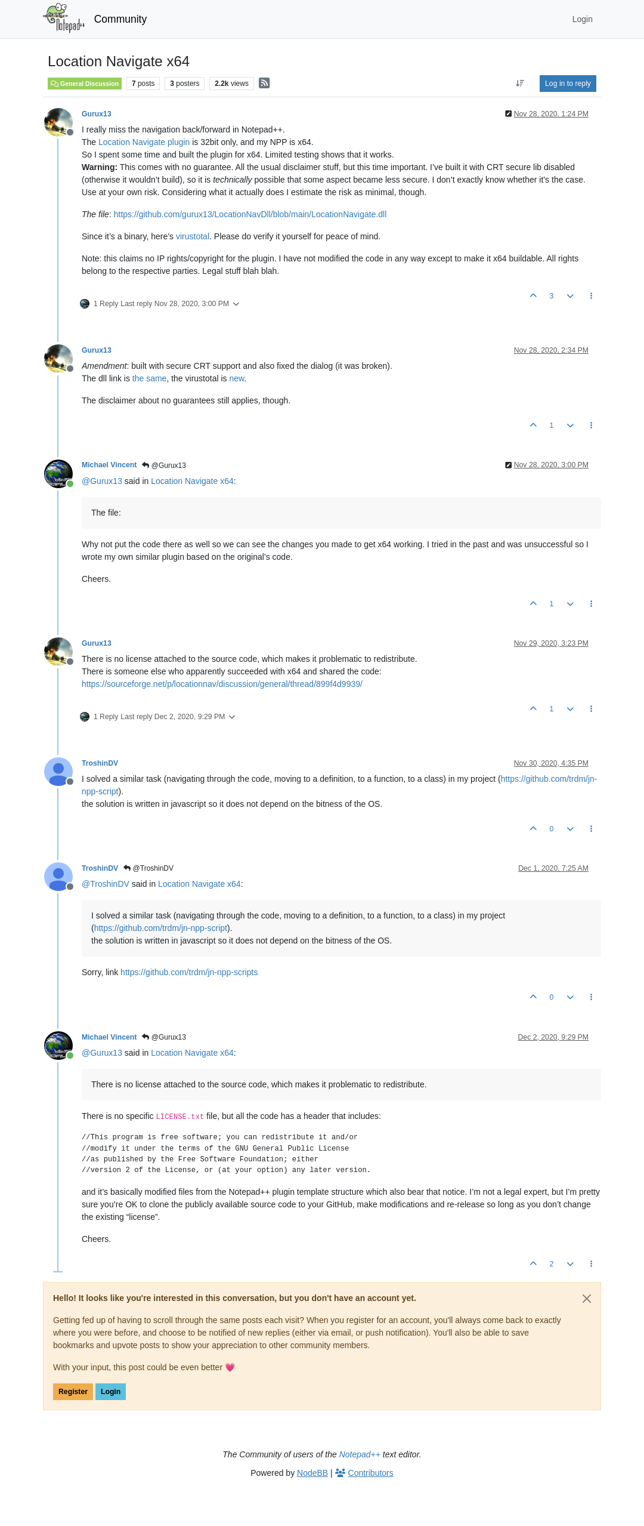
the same (149, 378)
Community (120, 19)
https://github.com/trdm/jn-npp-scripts (189, 972)
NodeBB (312, 1473)
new (236, 378)
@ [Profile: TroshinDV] (105, 884)
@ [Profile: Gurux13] (102, 481)
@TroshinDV (148, 868)
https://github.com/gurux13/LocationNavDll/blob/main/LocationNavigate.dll (250, 214)
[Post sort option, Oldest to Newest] (520, 83)
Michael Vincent (109, 465)
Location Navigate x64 (192, 481)
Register (73, 1392)
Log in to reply (568, 83)
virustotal (192, 236)
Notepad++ (359, 1454)
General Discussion (85, 83)
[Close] (586, 1299)
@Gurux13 (164, 465)
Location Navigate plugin (144, 142)
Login (110, 1392)
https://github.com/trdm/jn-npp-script (160, 928)
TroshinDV (100, 763)
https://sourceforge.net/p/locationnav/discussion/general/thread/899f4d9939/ (222, 684)
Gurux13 (97, 114)
